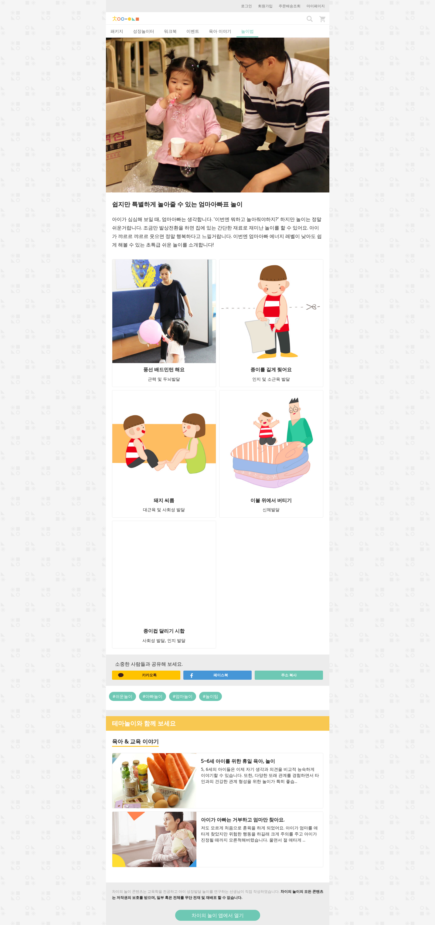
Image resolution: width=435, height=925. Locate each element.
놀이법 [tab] (247, 31)
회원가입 (265, 6)
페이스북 (208, 675)
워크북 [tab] (170, 31)
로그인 (246, 6)
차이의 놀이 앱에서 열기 (218, 915)
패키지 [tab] (116, 31)
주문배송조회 (290, 6)
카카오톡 (137, 675)
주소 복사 (289, 675)
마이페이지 (316, 6)
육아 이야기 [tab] (220, 31)
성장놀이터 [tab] (143, 31)
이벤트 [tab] (192, 31)
